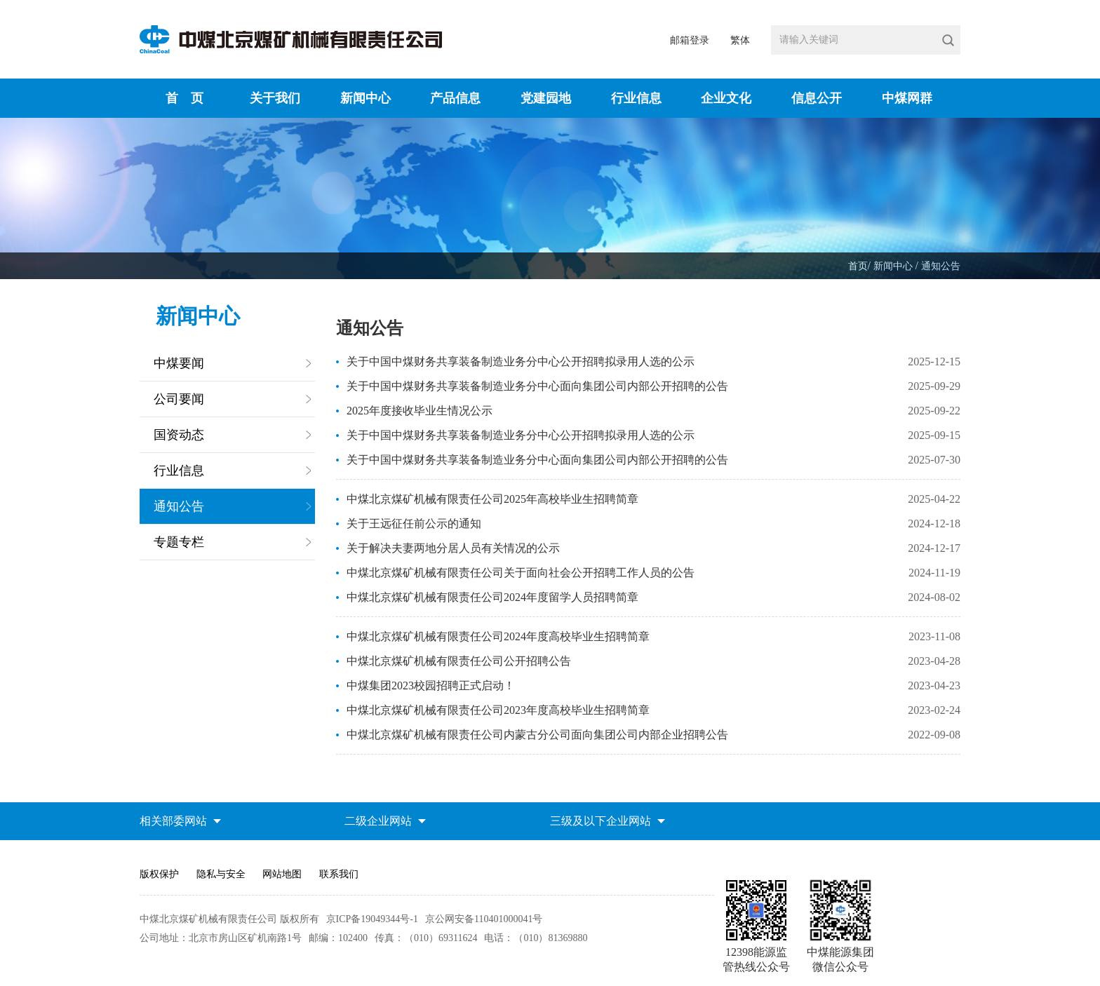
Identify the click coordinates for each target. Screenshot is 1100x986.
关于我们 (275, 98)
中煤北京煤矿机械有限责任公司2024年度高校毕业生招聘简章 (498, 636)
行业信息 (636, 98)
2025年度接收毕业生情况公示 (419, 411)
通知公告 (940, 266)
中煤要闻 (179, 363)
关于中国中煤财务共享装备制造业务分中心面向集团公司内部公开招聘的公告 (537, 386)
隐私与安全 (221, 874)
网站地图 (282, 874)
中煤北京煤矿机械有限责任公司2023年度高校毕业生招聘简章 (498, 710)
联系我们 (338, 874)
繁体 (740, 40)
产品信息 (455, 98)
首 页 (184, 98)
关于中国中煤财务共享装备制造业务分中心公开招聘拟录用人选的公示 (521, 361)
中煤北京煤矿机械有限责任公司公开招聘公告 (459, 661)
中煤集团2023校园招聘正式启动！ (431, 685)
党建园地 (546, 98)
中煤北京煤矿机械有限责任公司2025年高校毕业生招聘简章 (492, 499)
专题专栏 (179, 542)
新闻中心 (365, 98)
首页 (858, 266)
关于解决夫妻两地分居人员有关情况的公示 (453, 548)
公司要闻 (179, 399)
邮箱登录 (689, 40)
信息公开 (816, 98)
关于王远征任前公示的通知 (414, 523)
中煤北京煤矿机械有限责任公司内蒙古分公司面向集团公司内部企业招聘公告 (537, 735)
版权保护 (159, 874)
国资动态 (179, 435)
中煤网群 (907, 98)
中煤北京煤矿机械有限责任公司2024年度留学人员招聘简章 (492, 597)
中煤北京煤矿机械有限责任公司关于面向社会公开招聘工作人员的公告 (521, 573)
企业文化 (726, 98)
